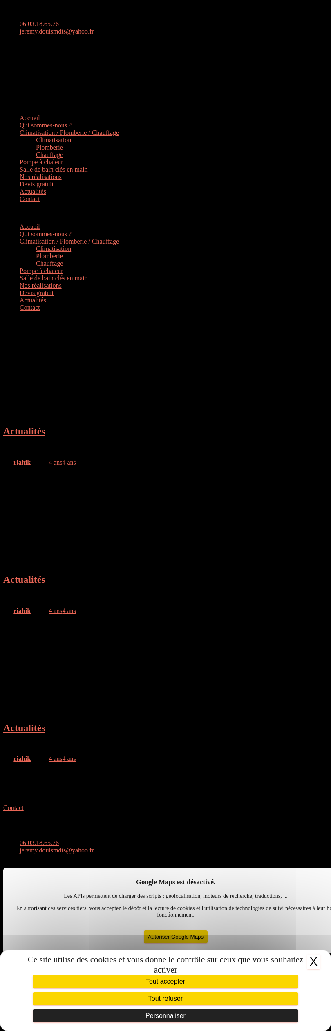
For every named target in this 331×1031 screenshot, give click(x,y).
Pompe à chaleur (41, 162)
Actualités (33, 191)
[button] (165, 213)
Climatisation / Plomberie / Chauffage (69, 132)
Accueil (30, 117)
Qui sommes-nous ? (46, 125)
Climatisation (53, 139)
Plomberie (49, 147)
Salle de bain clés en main (54, 169)
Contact (30, 198)
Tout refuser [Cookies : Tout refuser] (165, 998)
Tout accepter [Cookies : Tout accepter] (165, 981)
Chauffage (49, 154)
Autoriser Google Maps (176, 937)
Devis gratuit (37, 184)
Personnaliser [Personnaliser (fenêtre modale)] (165, 1015)
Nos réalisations (41, 176)
